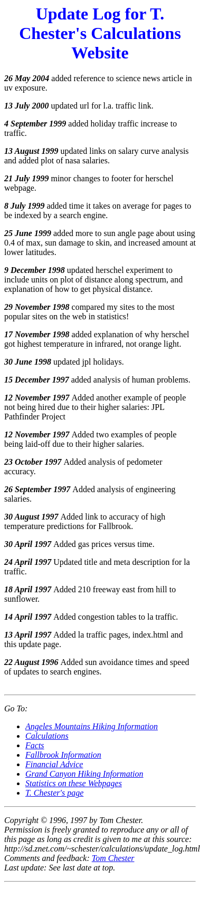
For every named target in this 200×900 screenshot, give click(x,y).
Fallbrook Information (63, 754)
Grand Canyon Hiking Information (84, 773)
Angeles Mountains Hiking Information (91, 726)
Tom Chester (113, 858)
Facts (34, 745)
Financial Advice (54, 764)
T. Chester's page (54, 792)
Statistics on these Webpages (73, 783)
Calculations (47, 735)
